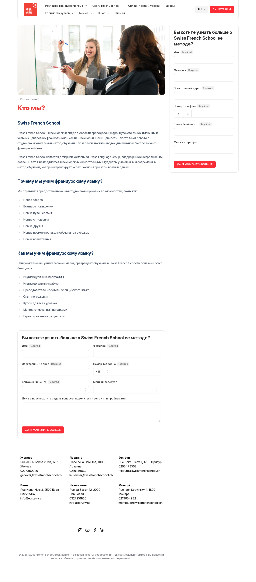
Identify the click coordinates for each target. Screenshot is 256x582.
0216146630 (78, 471)
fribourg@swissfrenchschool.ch (139, 471)
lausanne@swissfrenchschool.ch (91, 475)
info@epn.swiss (30, 498)
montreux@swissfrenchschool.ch (141, 503)
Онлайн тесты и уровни (144, 5)
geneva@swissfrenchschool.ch (41, 475)
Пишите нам (222, 9)
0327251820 (28, 494)
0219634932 (127, 498)
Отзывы (120, 13)
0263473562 (127, 466)
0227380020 (29, 471)
